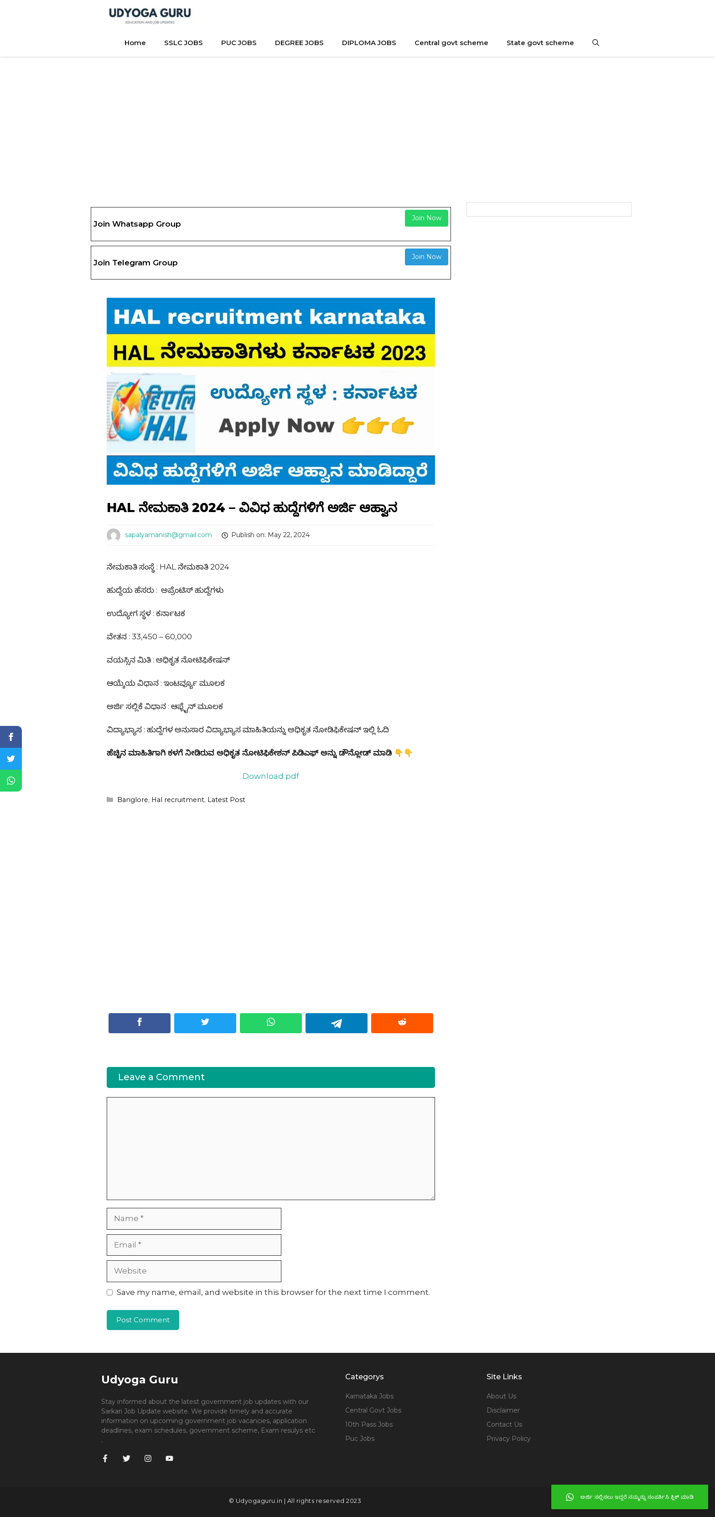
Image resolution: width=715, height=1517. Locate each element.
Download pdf (271, 776)
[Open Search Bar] (595, 43)
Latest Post (226, 800)
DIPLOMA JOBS (369, 42)
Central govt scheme (451, 42)
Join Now (426, 218)
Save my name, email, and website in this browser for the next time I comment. (273, 1292)
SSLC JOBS (183, 42)
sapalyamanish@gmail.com (168, 535)
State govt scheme (540, 42)
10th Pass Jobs (369, 1424)
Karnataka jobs (369, 1396)
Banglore (132, 800)
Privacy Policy (509, 1438)
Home (135, 42)
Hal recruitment (177, 800)
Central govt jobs (373, 1410)
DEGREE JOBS (299, 42)
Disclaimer (503, 1410)
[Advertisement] (357, 125)
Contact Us (504, 1424)
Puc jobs (359, 1438)
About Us (501, 1396)
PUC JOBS (239, 42)
